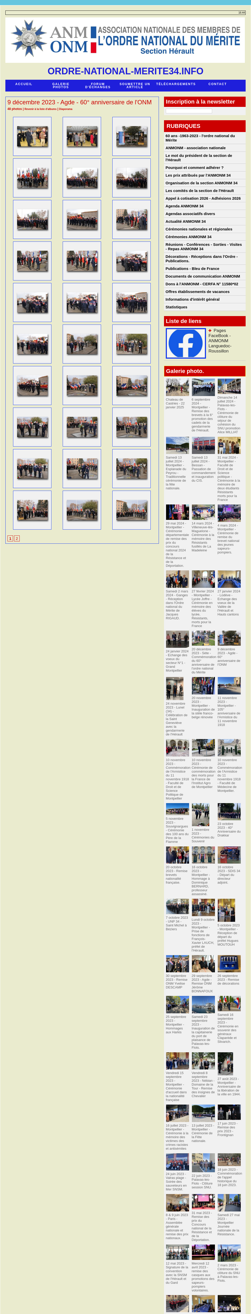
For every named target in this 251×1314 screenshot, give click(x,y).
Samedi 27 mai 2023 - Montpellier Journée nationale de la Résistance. (227, 1183)
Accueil (23, 84)
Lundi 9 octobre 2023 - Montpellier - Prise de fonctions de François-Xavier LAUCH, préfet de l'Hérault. (202, 912)
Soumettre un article (134, 85)
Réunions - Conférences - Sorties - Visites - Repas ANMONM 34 (203, 266)
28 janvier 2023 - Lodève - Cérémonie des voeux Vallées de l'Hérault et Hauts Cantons (203, 1274)
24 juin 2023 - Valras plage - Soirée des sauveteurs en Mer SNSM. (175, 1141)
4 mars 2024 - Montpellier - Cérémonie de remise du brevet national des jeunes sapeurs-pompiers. (228, 554)
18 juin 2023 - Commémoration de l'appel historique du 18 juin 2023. (228, 1137)
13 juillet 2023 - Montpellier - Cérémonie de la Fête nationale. (203, 1093)
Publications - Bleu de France (192, 291)
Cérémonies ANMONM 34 (188, 255)
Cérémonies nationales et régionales (198, 245)
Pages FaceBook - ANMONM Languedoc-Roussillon (226, 369)
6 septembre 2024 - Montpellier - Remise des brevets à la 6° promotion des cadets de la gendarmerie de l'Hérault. (202, 446)
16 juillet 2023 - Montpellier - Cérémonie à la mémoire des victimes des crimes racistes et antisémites (176, 1098)
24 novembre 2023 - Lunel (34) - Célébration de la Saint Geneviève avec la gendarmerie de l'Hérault (177, 716)
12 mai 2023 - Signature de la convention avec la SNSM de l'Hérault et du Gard (177, 1227)
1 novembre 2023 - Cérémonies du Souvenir (202, 823)
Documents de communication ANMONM (201, 301)
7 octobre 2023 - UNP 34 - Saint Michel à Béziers (177, 901)
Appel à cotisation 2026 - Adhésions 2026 (202, 207)
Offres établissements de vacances (196, 320)
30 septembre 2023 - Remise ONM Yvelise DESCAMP (176, 956)
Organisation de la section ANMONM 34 (200, 188)
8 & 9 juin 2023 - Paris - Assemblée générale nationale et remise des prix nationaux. (177, 1184)
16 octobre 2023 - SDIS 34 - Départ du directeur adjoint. (228, 859)
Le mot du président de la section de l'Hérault (198, 158)
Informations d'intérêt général (192, 329)
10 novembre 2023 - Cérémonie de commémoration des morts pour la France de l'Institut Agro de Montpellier (203, 766)
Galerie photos (60, 85)
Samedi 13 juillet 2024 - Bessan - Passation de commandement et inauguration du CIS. (203, 495)
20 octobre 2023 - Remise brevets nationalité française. (177, 859)
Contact (218, 84)
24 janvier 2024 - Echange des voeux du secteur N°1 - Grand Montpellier (177, 662)
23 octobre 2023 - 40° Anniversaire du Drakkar (228, 817)
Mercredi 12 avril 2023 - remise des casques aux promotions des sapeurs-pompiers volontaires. (203, 1229)
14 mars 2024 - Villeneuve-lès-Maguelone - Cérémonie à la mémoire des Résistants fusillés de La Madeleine (202, 554)
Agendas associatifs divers (190, 226)
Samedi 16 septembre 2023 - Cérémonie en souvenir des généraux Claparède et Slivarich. (228, 999)
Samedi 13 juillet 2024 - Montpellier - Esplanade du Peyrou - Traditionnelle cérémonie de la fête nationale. (177, 498)
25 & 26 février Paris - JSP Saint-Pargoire (176, 1269)
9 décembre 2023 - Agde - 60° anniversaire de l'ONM (228, 656)
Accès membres (125, 1299)
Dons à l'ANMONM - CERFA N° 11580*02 (200, 310)
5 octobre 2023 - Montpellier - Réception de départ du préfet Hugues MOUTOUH (228, 915)
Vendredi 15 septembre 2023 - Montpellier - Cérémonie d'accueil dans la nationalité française (177, 1051)
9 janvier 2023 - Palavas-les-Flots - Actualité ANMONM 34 (228, 1271)
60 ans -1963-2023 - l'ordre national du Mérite (205, 137)
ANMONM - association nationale (195, 146)
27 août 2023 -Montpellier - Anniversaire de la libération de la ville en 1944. (229, 1054)
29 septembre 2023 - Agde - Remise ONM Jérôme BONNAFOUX (201, 958)
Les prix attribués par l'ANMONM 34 (197, 179)
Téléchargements (176, 84)
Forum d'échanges (98, 85)
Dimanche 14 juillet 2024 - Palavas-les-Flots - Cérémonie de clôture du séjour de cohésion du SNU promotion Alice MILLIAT (228, 444)
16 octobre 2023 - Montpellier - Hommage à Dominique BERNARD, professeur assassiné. (203, 864)
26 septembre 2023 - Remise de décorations (227, 954)
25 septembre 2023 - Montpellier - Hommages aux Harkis (176, 997)
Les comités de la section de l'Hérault (198, 198)
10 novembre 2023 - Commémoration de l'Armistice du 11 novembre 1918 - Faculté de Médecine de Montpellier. (228, 766)
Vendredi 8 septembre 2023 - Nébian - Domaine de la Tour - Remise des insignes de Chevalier (203, 1051)
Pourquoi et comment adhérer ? (194, 169)
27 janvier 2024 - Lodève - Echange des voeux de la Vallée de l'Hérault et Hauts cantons (228, 609)
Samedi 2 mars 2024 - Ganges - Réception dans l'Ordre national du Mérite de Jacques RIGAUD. (177, 609)
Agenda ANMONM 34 (184, 217)
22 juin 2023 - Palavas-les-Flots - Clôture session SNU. (201, 1141)
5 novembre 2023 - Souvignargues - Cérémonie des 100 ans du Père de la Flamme (177, 815)
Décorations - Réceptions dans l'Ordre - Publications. (200, 280)
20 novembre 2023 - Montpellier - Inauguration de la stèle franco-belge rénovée (202, 707)
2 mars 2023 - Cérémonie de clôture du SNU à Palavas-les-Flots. (227, 1228)
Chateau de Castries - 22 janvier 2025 (174, 435)
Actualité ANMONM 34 (185, 236)
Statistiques (177, 339)
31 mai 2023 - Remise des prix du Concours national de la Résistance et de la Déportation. (203, 1180)
